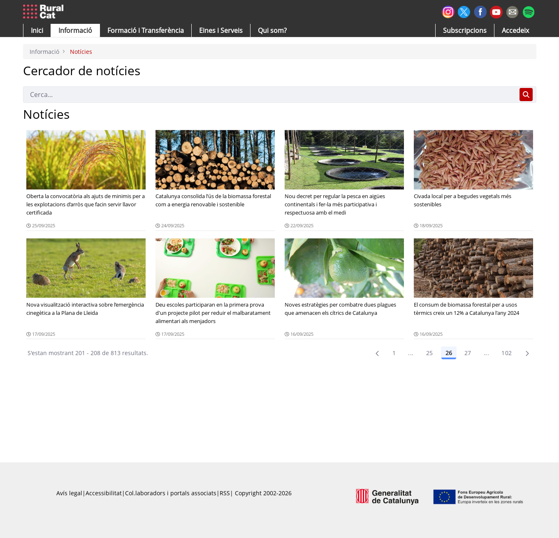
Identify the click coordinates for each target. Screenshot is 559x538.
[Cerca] (269, 94)
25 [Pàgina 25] (429, 353)
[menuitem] (145, 30)
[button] (37, 30)
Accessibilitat (104, 493)
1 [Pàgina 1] (394, 353)
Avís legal (69, 493)
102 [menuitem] (506, 353)
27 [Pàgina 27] (467, 353)
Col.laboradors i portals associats (170, 493)
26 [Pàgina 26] (448, 353)
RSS (225, 493)
